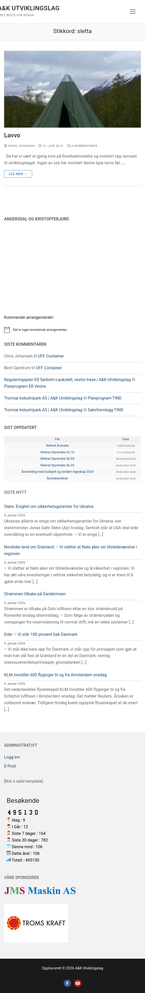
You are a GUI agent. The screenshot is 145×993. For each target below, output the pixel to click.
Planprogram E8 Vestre (25, 386)
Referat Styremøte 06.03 (57, 465)
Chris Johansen (19, 146)
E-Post (10, 766)
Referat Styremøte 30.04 (57, 458)
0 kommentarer (82, 146)
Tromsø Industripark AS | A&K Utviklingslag (43, 398)
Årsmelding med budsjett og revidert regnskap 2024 (57, 472)
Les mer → (18, 174)
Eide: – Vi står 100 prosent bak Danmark (41, 634)
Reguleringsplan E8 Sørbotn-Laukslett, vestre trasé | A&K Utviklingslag (67, 379)
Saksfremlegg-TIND (105, 409)
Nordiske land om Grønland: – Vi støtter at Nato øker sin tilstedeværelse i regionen (70, 550)
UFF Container (51, 356)
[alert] (72, 330)
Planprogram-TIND (105, 398)
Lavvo (12, 135)
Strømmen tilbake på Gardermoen (35, 593)
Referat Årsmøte (57, 445)
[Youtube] (78, 983)
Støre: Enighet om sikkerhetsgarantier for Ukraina (48, 506)
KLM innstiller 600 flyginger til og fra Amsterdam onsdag (55, 674)
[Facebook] (67, 983)
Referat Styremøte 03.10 (57, 452)
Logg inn (12, 757)
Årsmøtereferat (57, 478)
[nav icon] (132, 11)
